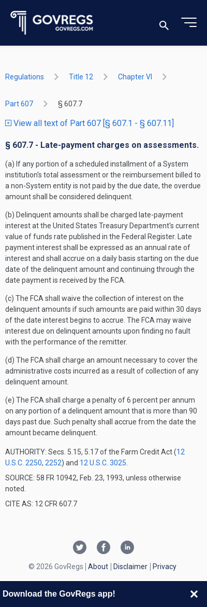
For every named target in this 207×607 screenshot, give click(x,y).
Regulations (24, 77)
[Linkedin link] (127, 548)
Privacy (164, 566)
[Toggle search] (164, 23)
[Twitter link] (79, 548)
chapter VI (135, 77)
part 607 (19, 104)
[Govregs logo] (52, 23)
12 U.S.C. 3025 (103, 463)
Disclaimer (130, 566)
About (98, 566)
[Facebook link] (103, 548)
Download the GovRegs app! (59, 593)
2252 (53, 463)
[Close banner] (194, 594)
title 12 (81, 77)
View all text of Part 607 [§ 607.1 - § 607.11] (89, 123)
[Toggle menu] (189, 23)
